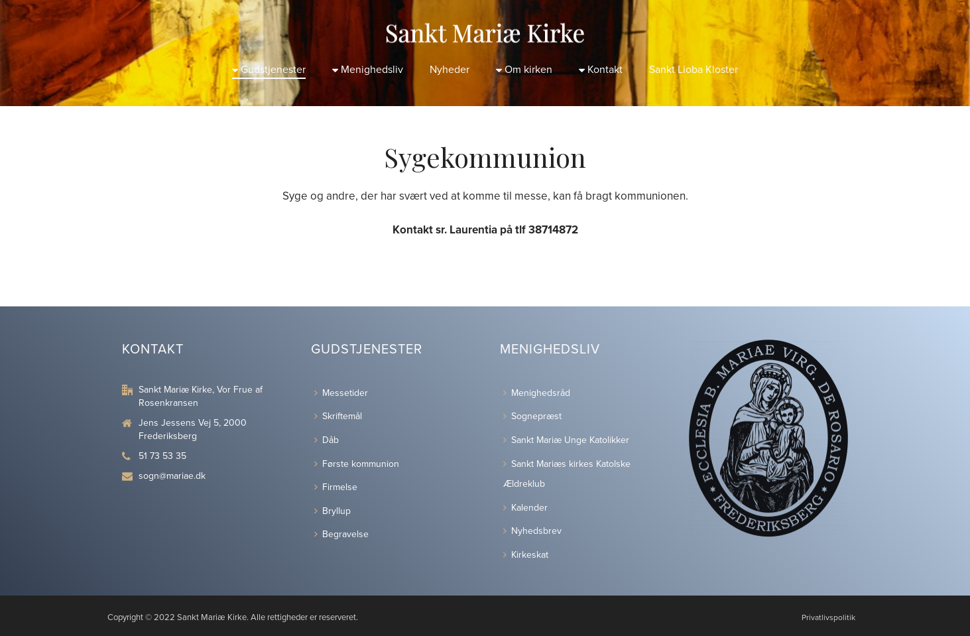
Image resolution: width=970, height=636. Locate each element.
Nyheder (449, 69)
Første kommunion (356, 464)
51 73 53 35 (162, 456)
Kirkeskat (525, 554)
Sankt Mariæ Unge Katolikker (566, 440)
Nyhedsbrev (532, 531)
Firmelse (335, 487)
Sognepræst (532, 416)
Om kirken (524, 69)
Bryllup (332, 511)
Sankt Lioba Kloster (693, 69)
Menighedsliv (367, 69)
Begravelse (341, 534)
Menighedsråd (536, 393)
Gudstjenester (269, 69)
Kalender (525, 507)
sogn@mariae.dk (172, 475)
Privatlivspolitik (828, 617)
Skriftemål (338, 416)
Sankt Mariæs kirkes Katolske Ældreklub (567, 474)
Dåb (326, 440)
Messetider (341, 393)
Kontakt (601, 69)
